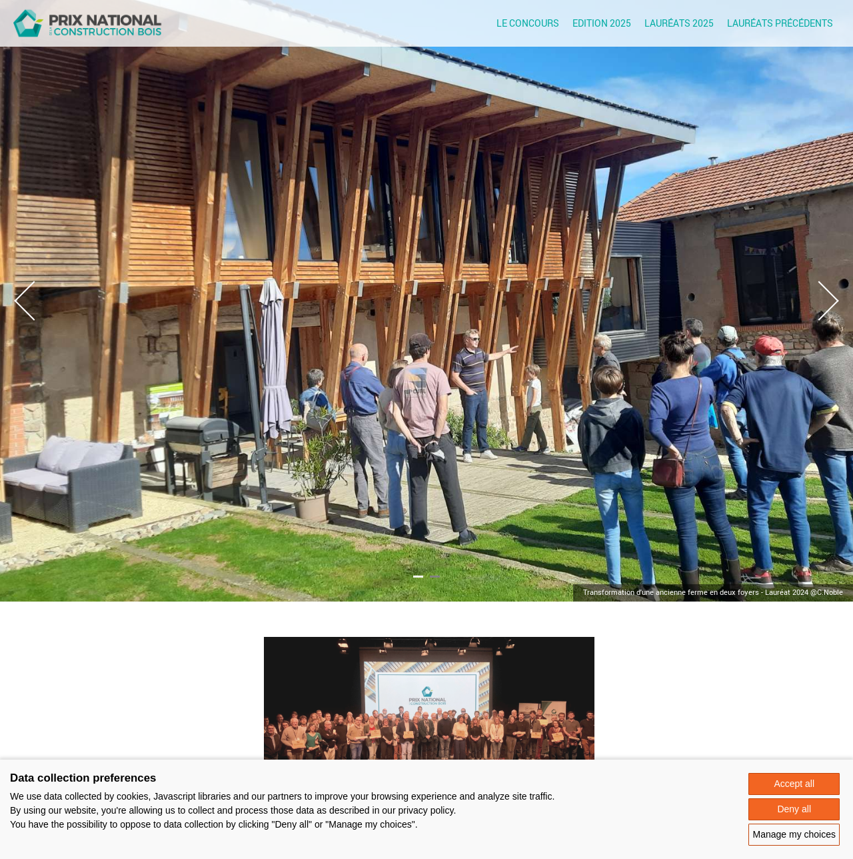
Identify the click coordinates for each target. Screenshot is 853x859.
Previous (34, 308)
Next (819, 308)
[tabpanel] (426, 301)
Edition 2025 (601, 23)
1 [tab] (418, 577)
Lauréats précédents (780, 23)
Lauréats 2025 (679, 23)
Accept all (794, 783)
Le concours (527, 23)
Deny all (794, 809)
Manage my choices (794, 834)
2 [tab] (435, 577)
